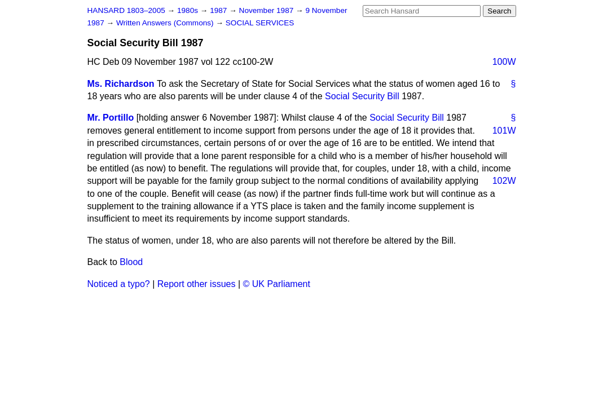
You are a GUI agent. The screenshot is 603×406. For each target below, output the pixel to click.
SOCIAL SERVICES (260, 23)
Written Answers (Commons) (166, 23)
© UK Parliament (276, 284)
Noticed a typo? (118, 284)
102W (504, 181)
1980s (188, 10)
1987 (219, 10)
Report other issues (196, 284)
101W (504, 130)
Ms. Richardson (121, 84)
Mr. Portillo (110, 117)
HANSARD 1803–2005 (126, 10)
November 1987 (267, 10)
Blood (131, 262)
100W (504, 62)
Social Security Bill (362, 96)
